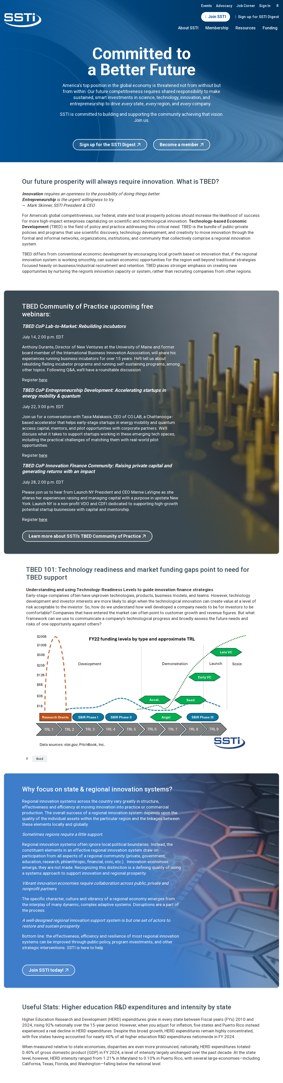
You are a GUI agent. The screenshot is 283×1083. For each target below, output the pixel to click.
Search (276, 6)
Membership (217, 28)
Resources (246, 28)
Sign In (264, 6)
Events (206, 6)
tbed (39, 759)
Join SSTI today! (46, 970)
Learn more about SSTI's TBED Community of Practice (85, 536)
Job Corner (245, 6)
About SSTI (188, 28)
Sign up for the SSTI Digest (107, 144)
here (43, 379)
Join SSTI (217, 16)
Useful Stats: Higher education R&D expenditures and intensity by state (126, 1007)
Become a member (179, 144)
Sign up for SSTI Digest (258, 17)
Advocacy (224, 6)
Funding (270, 28)
